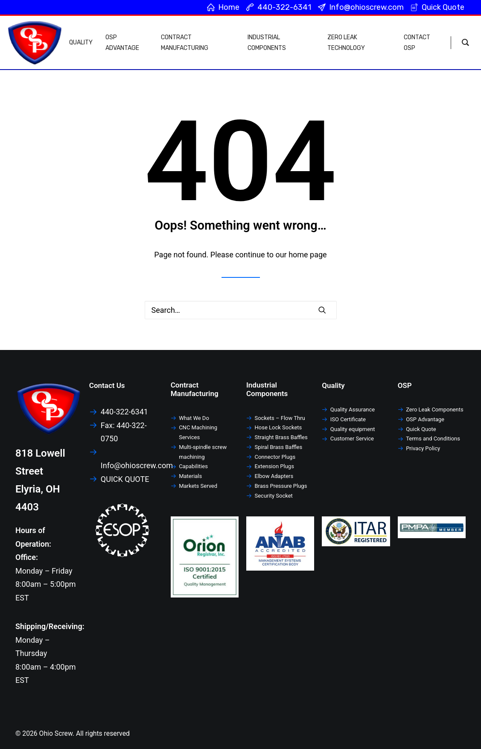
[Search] (241, 310)
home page (308, 254)
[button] (322, 309)
